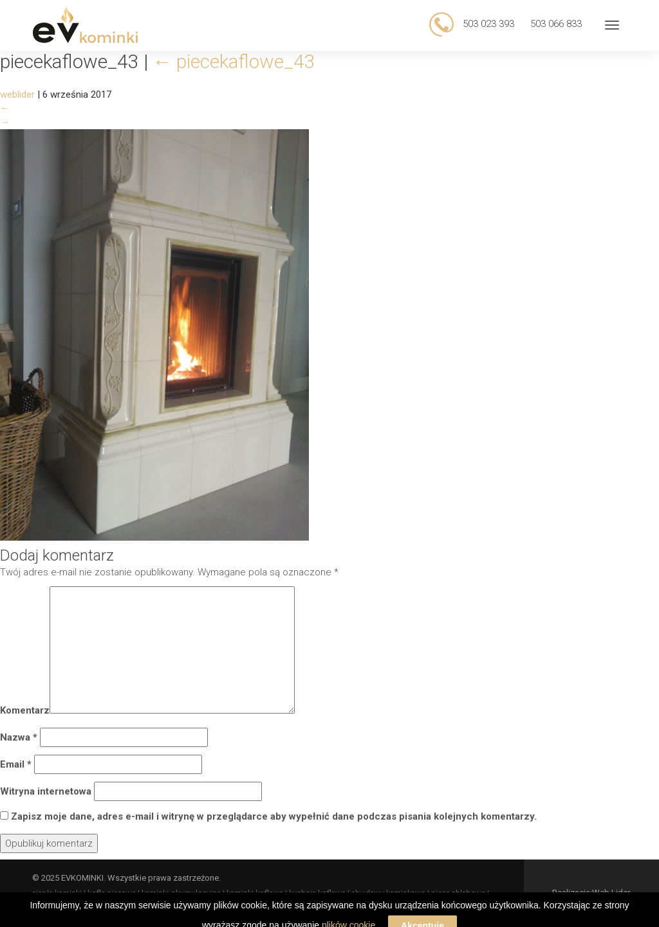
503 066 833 (556, 24)
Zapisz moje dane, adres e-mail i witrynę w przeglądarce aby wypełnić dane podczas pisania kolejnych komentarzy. (274, 816)
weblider (17, 94)
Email (16, 764)
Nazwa (18, 737)
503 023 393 (487, 24)
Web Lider (611, 892)
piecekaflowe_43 (234, 61)
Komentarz (25, 710)
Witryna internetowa (45, 791)
